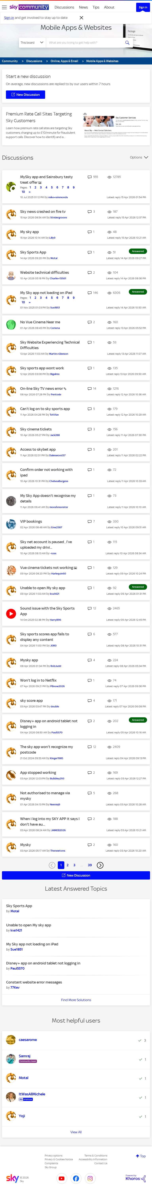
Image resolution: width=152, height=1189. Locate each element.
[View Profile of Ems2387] (56, 527)
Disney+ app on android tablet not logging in (43, 963)
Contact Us (100, 1163)
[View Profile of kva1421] (54, 593)
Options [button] (136, 157)
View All (76, 1132)
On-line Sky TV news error (42, 388)
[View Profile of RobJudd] (55, 666)
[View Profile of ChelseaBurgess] (58, 481)
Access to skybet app (38, 449)
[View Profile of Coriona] (55, 328)
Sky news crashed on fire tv (43, 211)
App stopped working (38, 772)
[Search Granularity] (32, 43)
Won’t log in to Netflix (38, 680)
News (83, 7)
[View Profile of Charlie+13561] (58, 278)
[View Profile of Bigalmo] (55, 374)
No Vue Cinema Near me (40, 322)
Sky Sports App (33, 252)
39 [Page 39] (90, 865)
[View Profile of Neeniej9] (55, 804)
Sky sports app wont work (42, 368)
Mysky (25, 844)
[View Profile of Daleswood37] (57, 455)
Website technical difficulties (44, 272)
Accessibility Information (93, 1159)
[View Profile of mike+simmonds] (58, 197)
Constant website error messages (34, 982)
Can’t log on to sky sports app (45, 408)
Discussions (64, 7)
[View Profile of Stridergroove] (58, 217)
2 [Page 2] (67, 865)
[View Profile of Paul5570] (57, 732)
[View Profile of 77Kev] (14, 987)
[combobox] (85, 43)
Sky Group (51, 1167)
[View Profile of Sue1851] (55, 307)
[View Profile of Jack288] (55, 435)
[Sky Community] (29, 7)
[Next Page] (100, 865)
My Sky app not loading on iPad (46, 292)
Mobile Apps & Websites (76, 27)
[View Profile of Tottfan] (54, 414)
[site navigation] (4, 7)
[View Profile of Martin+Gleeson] (58, 353)
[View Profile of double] (55, 706)
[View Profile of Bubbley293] (57, 778)
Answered (138, 251)
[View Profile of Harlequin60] (58, 573)
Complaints (51, 1163)
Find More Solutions (76, 1000)
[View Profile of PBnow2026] (57, 686)
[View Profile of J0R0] (53, 645)
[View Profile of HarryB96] (55, 619)
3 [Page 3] (74, 865)
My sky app (29, 232)
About (109, 7)
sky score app (31, 700)
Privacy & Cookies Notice (59, 1159)
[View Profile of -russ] (53, 553)
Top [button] (143, 1156)
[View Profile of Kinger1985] (56, 758)
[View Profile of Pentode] (56, 394)
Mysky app (29, 660)
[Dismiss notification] (81, 18)
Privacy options (53, 1155)
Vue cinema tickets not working (47, 567)
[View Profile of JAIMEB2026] (58, 830)
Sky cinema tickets (36, 429)
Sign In (143, 7)
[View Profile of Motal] (53, 258)
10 (23, 192)
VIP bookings (31, 521)
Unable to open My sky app (42, 588)
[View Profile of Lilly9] (52, 237)
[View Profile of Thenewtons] (57, 850)
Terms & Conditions (96, 1155)
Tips (96, 7)
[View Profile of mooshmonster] (58, 507)
